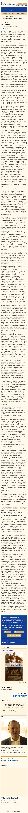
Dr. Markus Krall (16, 759)
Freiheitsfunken (6, 8)
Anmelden (23, 2)
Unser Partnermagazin (7, 650)
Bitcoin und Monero (14, 635)
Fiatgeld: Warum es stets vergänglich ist (10, 800)
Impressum (16, 10)
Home (2, 16)
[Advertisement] (14, 782)
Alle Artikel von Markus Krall (7, 806)
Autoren (17, 8)
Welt (9, 13)
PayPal (7, 632)
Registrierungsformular (7, 711)
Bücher (11, 10)
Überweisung (19, 632)
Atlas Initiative (5, 759)
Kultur (18, 13)
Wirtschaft (13, 13)
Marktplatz (23, 8)
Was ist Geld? (14, 23)
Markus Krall (9, 16)
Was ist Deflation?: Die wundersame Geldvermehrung (13, 804)
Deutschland (5, 13)
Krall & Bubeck (14, 760)
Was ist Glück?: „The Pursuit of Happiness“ (10, 802)
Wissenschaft (23, 13)
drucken (24, 28)
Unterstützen (12, 8)
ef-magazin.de (22, 682)
